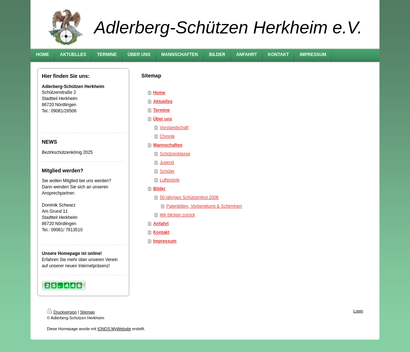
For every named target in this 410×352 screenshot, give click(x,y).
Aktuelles (162, 101)
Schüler (167, 171)
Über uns (162, 118)
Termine (161, 110)
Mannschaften (167, 145)
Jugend (167, 162)
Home (159, 92)
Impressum (164, 241)
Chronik (167, 136)
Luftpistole (170, 180)
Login (358, 311)
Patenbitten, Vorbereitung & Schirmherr (204, 206)
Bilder (159, 188)
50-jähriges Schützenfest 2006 (189, 197)
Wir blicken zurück (177, 214)
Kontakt (161, 232)
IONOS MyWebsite (114, 329)
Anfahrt (161, 223)
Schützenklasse (175, 153)
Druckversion (62, 312)
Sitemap (87, 312)
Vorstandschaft (174, 127)
